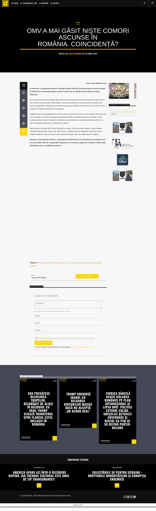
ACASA (16, 3)
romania (86, 355)
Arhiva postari (87, 369)
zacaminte (33, 358)
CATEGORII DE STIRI (30, 3)
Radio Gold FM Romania (125, 204)
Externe (23, 473)
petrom (80, 355)
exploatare (42, 355)
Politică (103, 473)
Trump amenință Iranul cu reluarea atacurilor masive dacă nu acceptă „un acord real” (78, 495)
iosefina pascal (58, 355)
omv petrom (72, 355)
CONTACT (56, 3)
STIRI (78, 66)
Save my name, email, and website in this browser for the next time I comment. (67, 431)
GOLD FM (49, 355)
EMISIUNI (44, 3)
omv (66, 355)
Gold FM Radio (75, 96)
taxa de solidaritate (96, 355)
